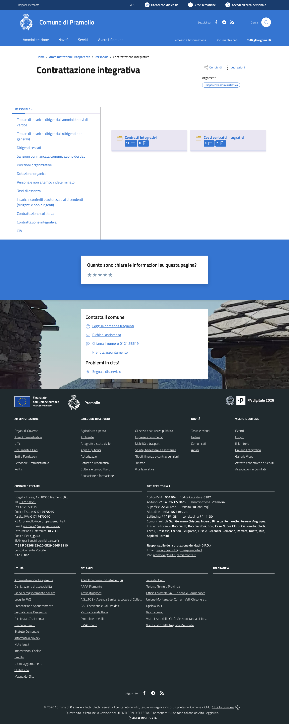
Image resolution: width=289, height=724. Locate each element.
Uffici (17, 443)
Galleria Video (244, 456)
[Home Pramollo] (56, 22)
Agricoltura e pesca (93, 430)
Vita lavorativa (144, 469)
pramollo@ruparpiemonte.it (41, 526)
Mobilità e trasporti (147, 443)
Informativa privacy (27, 637)
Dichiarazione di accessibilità (33, 586)
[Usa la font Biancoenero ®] (161, 5)
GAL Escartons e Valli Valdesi (100, 605)
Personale (101, 56)
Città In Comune (223, 707)
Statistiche (21, 670)
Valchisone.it (154, 612)
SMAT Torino (89, 625)
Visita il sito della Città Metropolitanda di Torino (177, 618)
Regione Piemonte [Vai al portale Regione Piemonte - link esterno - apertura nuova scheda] (28, 5)
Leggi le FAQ (22, 599)
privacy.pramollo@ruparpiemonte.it (179, 550)
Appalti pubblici (91, 450)
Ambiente (87, 437)
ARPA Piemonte (91, 586)
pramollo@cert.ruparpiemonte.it (44, 521)
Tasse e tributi (200, 430)
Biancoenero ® (160, 712)
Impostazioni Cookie (27, 650)
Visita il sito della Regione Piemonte (170, 625)
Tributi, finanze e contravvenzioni (157, 456)
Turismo (140, 462)
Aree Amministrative (28, 437)
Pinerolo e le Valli (92, 618)
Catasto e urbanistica (95, 462)
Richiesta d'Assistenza (29, 618)
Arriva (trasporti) (91, 592)
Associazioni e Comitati (250, 469)
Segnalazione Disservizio (30, 612)
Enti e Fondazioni (25, 456)
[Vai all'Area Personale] (246, 5)
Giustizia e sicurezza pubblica (154, 430)
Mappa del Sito (24, 676)
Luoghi (239, 437)
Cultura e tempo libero (95, 469)
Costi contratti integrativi (224, 137)
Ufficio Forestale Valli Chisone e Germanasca (175, 592)
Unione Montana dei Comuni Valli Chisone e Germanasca (184, 599)
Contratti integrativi (141, 137)
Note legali (21, 644)
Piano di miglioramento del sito (34, 592)
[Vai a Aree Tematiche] (202, 5)
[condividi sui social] (212, 67)
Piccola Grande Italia (94, 612)
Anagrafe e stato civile (96, 443)
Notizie (195, 437)
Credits (19, 657)
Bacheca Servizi (24, 625)
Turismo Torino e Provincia (163, 586)
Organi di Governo (26, 430)
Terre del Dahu (155, 580)
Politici (18, 469)
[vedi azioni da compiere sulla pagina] (234, 67)
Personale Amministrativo (31, 462)
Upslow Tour (154, 605)
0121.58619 (27, 502)
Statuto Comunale (26, 631)
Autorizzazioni (90, 456)
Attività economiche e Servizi (254, 462)
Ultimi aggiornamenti (28, 663)
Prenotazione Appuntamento (33, 605)
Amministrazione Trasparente (69, 56)
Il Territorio (242, 443)
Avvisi (195, 450)
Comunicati (198, 443)
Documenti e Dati (26, 450)
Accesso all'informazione (190, 40)
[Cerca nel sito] (266, 22)
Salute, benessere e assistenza (155, 450)
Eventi (239, 430)
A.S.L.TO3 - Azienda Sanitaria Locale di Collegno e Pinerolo (120, 599)
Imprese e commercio (149, 437)
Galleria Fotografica (248, 450)
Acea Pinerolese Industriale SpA (102, 580)
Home (41, 56)
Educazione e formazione (97, 475)
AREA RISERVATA (142, 717)
